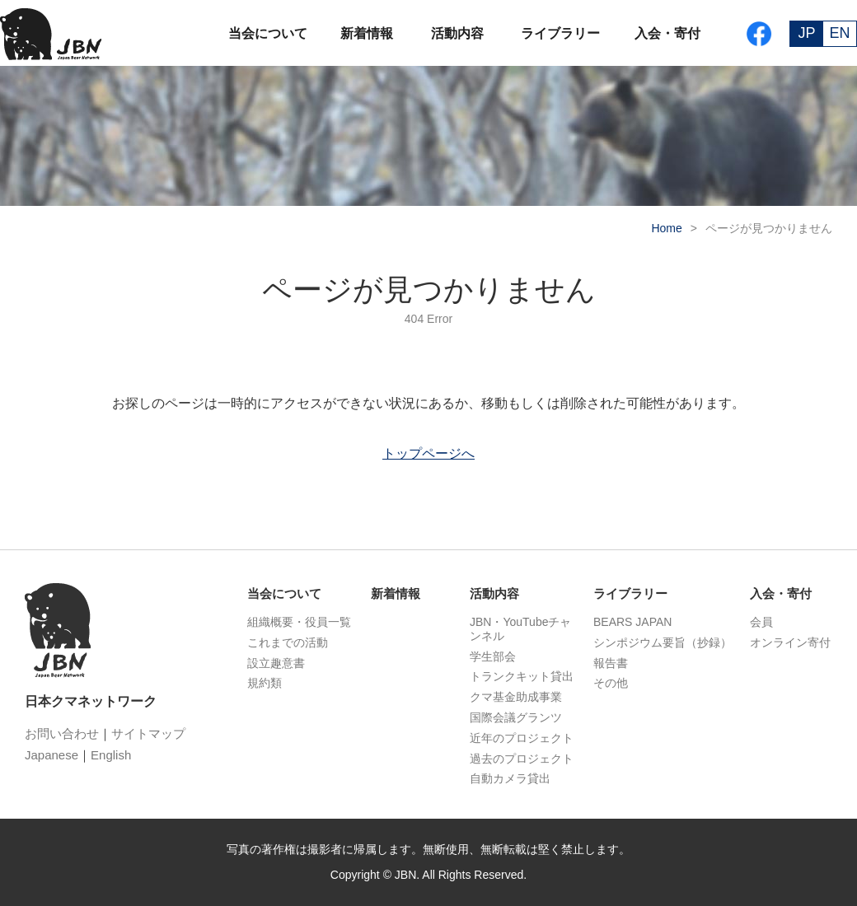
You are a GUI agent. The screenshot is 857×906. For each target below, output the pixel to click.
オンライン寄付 (790, 642)
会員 (761, 621)
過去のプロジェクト (522, 758)
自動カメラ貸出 (510, 778)
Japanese (51, 755)
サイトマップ (148, 733)
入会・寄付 (667, 33)
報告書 (610, 663)
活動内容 (457, 33)
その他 (610, 682)
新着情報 (366, 33)
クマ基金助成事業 (516, 696)
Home (666, 228)
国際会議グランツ (516, 717)
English (111, 755)
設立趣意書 (276, 663)
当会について (267, 33)
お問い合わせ (62, 733)
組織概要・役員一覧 (299, 621)
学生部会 (493, 656)
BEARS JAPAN (632, 621)
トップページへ (428, 453)
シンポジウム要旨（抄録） (662, 642)
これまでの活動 (287, 642)
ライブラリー (560, 33)
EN (839, 33)
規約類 (264, 682)
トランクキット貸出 (522, 676)
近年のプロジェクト (522, 738)
